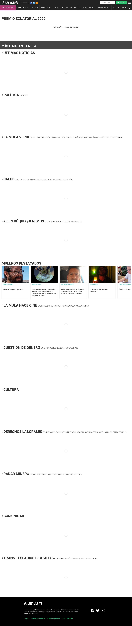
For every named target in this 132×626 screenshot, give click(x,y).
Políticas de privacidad (53, 618)
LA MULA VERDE (46, 8)
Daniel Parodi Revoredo (125, 284)
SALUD (56, 8)
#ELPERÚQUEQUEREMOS (69, 8)
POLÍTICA (35, 8)
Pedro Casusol (94, 284)
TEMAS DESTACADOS (8, 8)
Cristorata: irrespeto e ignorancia (13, 289)
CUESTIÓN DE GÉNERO (119, 8)
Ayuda (63, 618)
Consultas (70, 618)
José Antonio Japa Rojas (67, 284)
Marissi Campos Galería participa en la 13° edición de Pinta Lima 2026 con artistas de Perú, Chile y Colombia (72, 291)
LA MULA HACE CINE (103, 8)
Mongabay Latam (36, 284)
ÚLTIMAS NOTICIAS (23, 8)
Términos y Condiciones (38, 618)
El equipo (26, 618)
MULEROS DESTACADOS (87, 8)
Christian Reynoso (8, 284)
